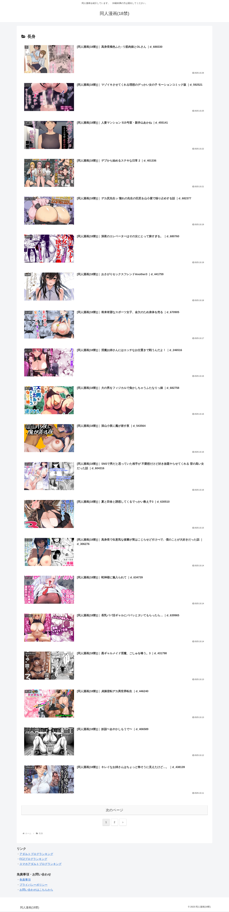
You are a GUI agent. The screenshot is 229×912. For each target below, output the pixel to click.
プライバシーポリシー (33, 885)
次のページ (114, 811)
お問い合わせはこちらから (36, 890)
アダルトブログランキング (36, 854)
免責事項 (25, 880)
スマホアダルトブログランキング (40, 864)
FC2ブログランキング (33, 859)
